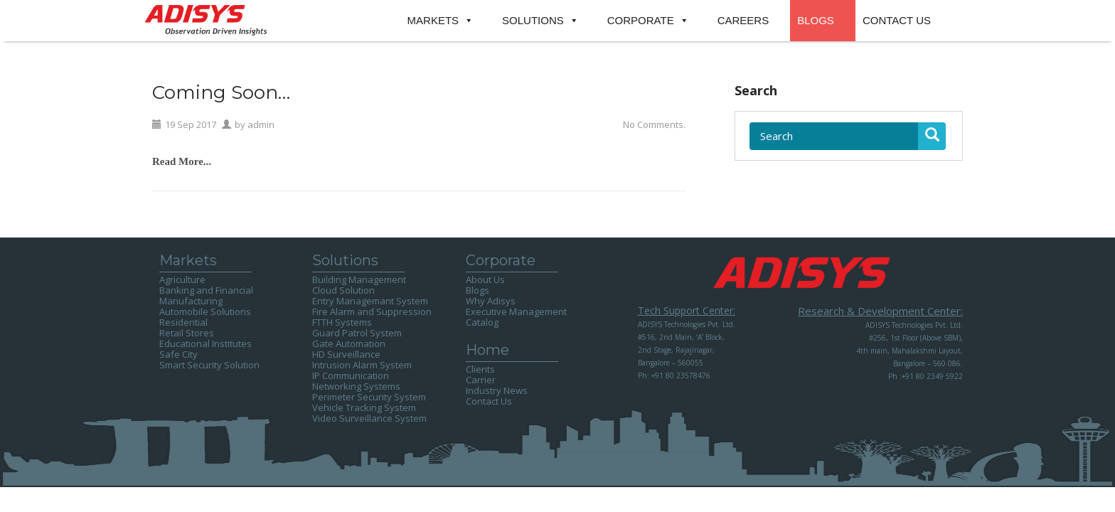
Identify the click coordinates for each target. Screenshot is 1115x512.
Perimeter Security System (369, 396)
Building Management (359, 279)
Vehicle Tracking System (364, 407)
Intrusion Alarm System (362, 364)
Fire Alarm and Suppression (372, 311)
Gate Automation (348, 343)
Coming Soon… (221, 93)
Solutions (345, 260)
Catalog (482, 322)
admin (260, 124)
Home (487, 349)
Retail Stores (186, 332)
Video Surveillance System (369, 418)
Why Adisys (491, 300)
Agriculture (182, 279)
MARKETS (433, 20)
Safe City (178, 354)
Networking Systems (356, 386)
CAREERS (743, 20)
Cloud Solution (343, 290)
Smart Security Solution (209, 364)
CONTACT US (897, 20)
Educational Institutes (205, 343)
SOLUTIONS (533, 20)
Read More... (181, 161)
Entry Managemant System (370, 300)
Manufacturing (191, 300)
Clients (480, 369)
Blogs (477, 290)
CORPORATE (640, 20)
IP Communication (350, 375)
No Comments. (654, 124)
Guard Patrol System (357, 332)
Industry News (497, 390)
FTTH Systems (342, 322)
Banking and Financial (206, 290)
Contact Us (489, 401)
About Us (485, 279)
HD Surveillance (346, 354)
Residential (183, 322)
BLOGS (815, 20)
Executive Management (516, 311)
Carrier (481, 379)
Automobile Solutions (205, 311)
